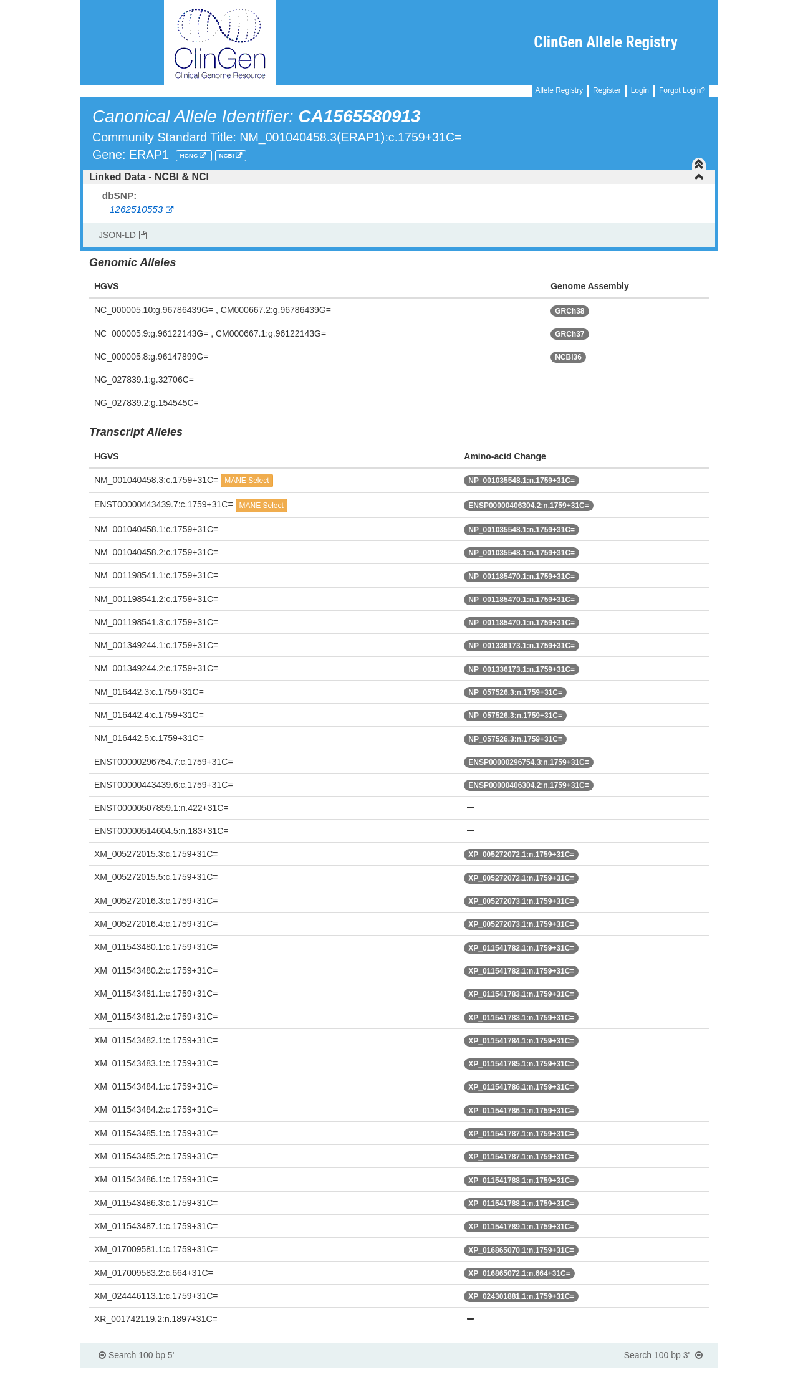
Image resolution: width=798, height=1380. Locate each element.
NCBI (227, 155)
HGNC (190, 155)
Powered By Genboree (657, 1374)
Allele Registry (560, 90)
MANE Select (246, 480)
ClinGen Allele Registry (606, 42)
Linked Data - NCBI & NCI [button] (396, 176)
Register (607, 90)
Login (640, 90)
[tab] (399, 177)
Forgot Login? (682, 90)
